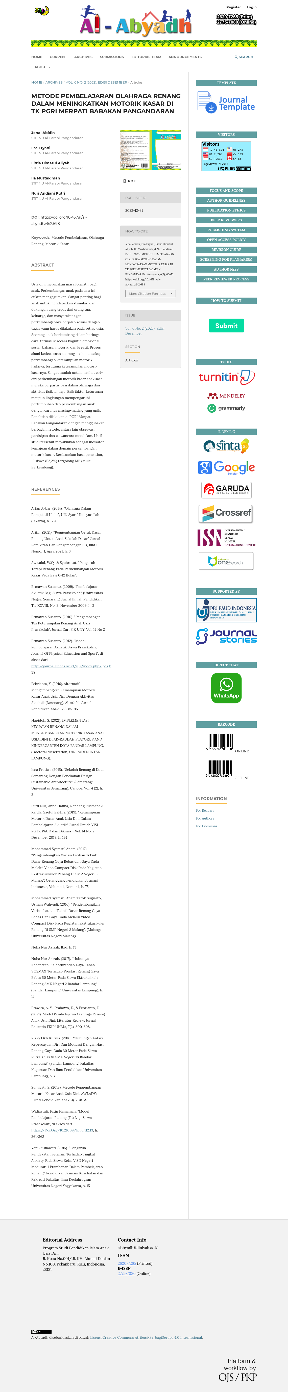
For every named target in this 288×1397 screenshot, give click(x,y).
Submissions (112, 57)
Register (233, 7)
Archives (83, 57)
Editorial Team (146, 57)
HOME (36, 57)
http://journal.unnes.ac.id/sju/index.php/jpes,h (71, 666)
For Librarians (207, 826)
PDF (131, 181)
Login (252, 7)
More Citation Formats (147, 294)
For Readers (205, 810)
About (41, 67)
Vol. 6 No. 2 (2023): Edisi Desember (96, 82)
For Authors (205, 818)
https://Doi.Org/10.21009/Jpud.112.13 (62, 1130)
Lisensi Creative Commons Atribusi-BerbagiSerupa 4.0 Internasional (146, 1337)
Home (36, 82)
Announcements (185, 57)
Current (58, 57)
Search (244, 57)
